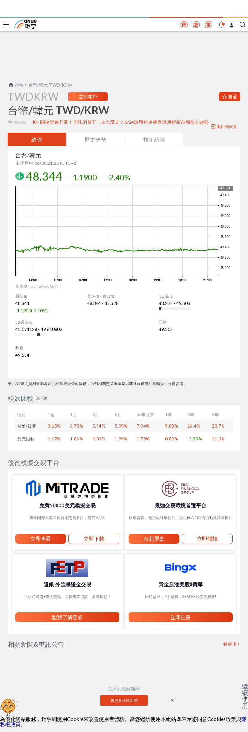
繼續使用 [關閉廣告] (245, 696)
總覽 (36, 139)
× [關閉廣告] (172, 699)
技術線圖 (154, 139)
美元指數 (26, 438)
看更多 (230, 644)
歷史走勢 (96, 139)
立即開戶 (88, 96)
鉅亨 (25, 24)
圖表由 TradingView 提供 (37, 286)
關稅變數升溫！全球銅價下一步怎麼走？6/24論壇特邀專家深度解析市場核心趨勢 (124, 122)
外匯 (15, 85)
